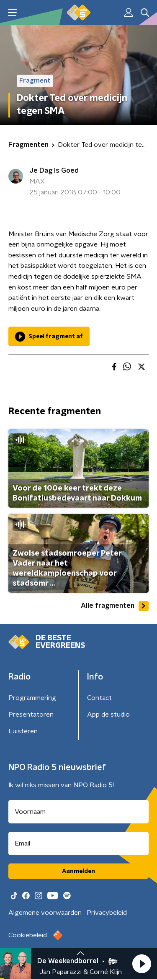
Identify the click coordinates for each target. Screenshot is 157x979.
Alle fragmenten (115, 606)
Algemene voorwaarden (45, 912)
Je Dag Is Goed (54, 170)
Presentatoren (31, 714)
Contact (99, 698)
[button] (141, 963)
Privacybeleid (107, 912)
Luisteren (23, 731)
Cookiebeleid (27, 935)
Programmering (32, 698)
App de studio (108, 714)
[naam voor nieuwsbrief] (78, 811)
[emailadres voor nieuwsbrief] (78, 843)
